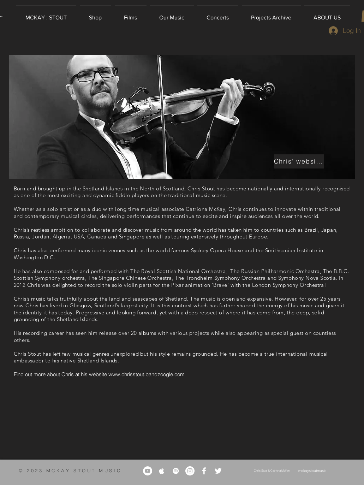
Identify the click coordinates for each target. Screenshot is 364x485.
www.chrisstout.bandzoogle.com (146, 374)
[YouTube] (147, 470)
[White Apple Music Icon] (161, 470)
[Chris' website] (299, 161)
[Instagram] (190, 470)
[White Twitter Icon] (218, 470)
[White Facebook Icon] (204, 470)
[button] (95, 14)
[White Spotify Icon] (175, 470)
